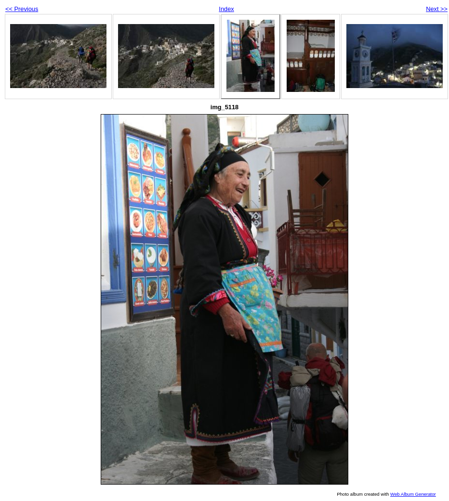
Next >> (437, 9)
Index (226, 9)
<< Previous (21, 9)
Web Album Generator (413, 494)
